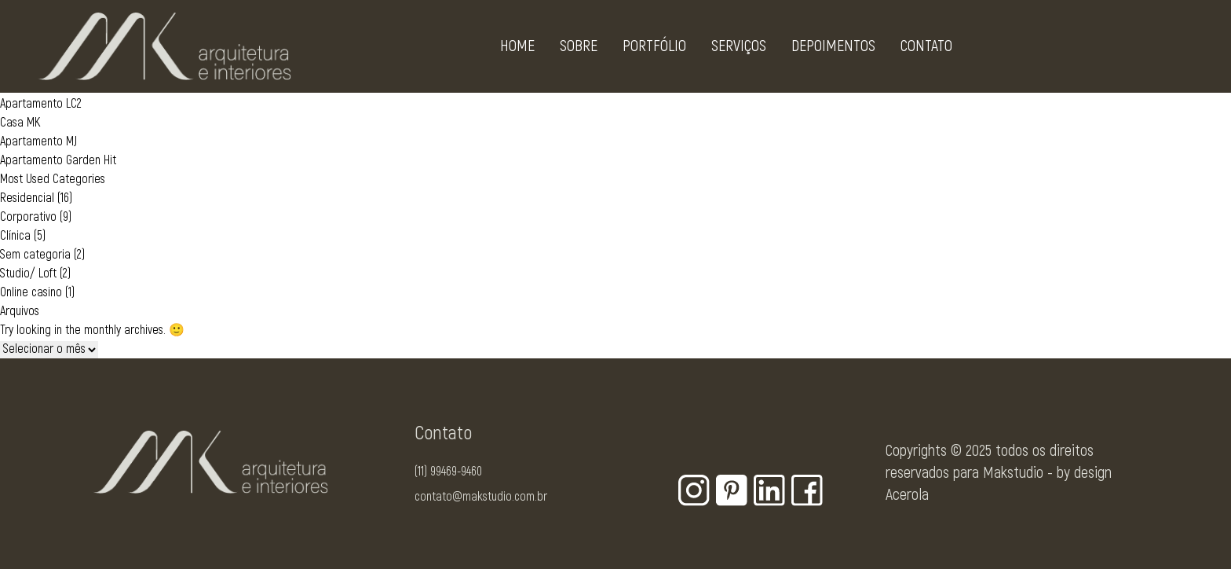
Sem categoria (35, 254)
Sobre (578, 49)
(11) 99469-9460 (448, 471)
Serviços (738, 49)
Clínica (15, 236)
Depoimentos (833, 49)
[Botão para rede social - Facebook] (807, 490)
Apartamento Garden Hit (58, 160)
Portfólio (654, 49)
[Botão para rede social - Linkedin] (769, 490)
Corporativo (28, 217)
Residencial (27, 198)
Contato (926, 49)
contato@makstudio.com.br (481, 497)
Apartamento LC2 (41, 104)
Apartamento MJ (38, 141)
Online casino (31, 292)
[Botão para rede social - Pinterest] (731, 490)
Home (517, 49)
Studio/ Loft (28, 273)
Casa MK (20, 122)
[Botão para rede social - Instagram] (694, 490)
